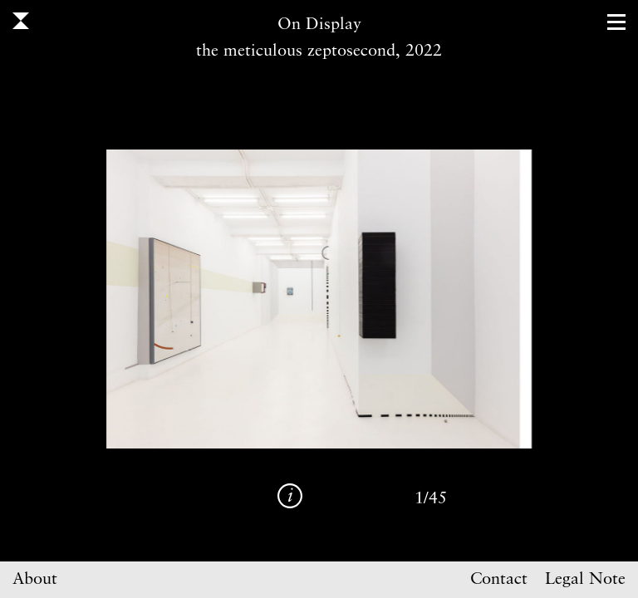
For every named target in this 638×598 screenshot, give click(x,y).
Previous (167, 299)
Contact (499, 579)
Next (470, 299)
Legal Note (585, 579)
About (34, 579)
